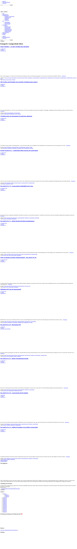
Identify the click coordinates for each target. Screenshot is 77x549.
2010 (5, 511)
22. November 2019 (3, 188)
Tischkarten (19, 356)
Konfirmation (14, 148)
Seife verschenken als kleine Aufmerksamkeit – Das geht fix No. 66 (18, 257)
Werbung (19, 113)
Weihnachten (7, 20)
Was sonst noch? (27, 286)
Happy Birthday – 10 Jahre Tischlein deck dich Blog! (14, 46)
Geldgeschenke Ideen (8, 29)
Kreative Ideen (8, 79)
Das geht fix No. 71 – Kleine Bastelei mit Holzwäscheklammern (17, 221)
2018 (5, 504)
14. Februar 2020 (3, 118)
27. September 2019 (3, 259)
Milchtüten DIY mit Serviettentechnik (10, 289)
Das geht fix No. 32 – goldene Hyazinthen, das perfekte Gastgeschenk (19, 427)
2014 (5, 508)
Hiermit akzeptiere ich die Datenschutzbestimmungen (11, 488)
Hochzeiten (7, 19)
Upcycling (30, 322)
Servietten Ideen (7, 27)
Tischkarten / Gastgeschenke (9, 16)
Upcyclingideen (33, 321)
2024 (5, 498)
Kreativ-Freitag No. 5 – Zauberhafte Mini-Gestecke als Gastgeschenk (19, 150)
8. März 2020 (2, 84)
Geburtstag (4, 79)
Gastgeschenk (6, 113)
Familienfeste (7, 18)
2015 (5, 507)
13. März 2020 (2, 48)
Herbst (10, 255)
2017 (5, 505)
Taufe (23, 148)
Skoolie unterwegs (6, 32)
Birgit (3, 49)
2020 (5, 502)
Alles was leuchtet (8, 26)
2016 (5, 506)
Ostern (16, 113)
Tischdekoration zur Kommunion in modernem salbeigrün (16, 116)
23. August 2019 (3, 291)
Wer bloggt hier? (5, 14)
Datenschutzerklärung (6, 2)
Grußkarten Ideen (8, 31)
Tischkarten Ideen (8, 28)
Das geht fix (4, 218)
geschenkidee (16, 287)
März (6, 494)
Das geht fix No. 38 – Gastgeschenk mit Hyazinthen (14, 393)
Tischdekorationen (6, 15)
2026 (4, 493)
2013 (5, 509)
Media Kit (4, 33)
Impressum (4, 3)
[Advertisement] (32, 541)
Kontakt (4, 34)
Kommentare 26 (3, 50)
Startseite (4, 1)
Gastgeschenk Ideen (8, 30)
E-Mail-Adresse (3, 487)
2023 (5, 499)
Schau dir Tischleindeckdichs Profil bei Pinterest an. (9, 530)
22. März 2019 (2, 360)
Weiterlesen (2, 111)
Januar (7, 496)
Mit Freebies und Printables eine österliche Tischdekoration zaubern (19, 82)
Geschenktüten (14, 322)
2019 (5, 503)
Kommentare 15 (3, 225)
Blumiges (6, 25)
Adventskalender (7, 23)
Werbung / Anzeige (29, 147)
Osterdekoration (12, 113)
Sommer (15, 356)
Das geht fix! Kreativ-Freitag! (22, 77)
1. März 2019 (2, 395)
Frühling (3, 183)
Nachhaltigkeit (26, 322)
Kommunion (9, 148)
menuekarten (19, 148)
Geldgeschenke (7, 22)
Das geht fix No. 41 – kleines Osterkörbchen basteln (14, 358)
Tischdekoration (27, 148)
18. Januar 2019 (3, 429)
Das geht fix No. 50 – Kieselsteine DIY (10, 324)
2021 (5, 501)
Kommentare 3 (2, 86)
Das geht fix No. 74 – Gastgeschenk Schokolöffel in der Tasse (16, 186)
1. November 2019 (3, 223)
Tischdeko (13, 79)
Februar (7, 495)
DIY (3, 21)
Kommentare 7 (2, 120)
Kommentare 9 (2, 154)
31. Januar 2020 (3, 152)
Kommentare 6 (2, 261)
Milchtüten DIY (20, 322)
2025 (5, 497)
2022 (5, 500)
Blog (3, 13)
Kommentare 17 (3, 293)
